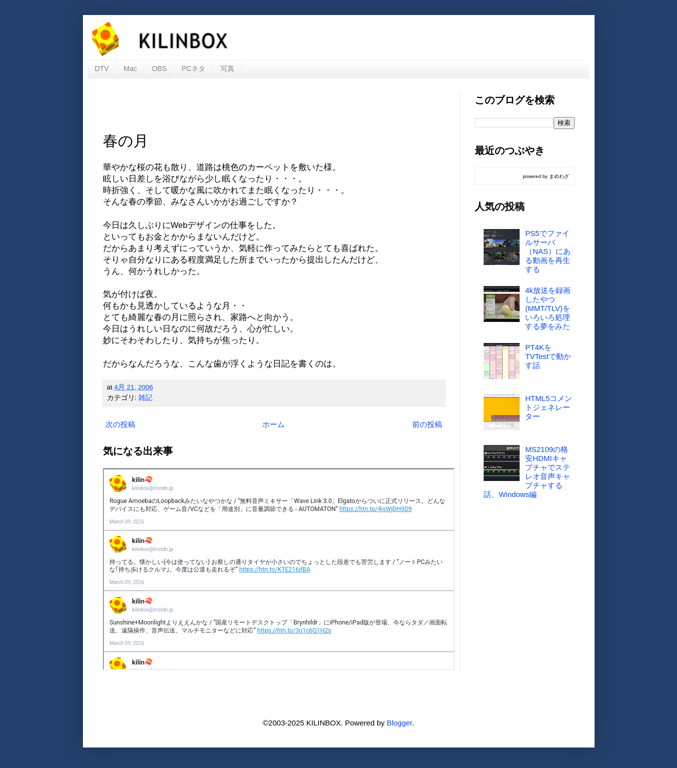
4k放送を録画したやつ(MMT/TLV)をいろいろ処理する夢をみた (548, 308)
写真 (227, 68)
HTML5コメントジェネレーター (548, 407)
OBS (159, 68)
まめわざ (559, 176)
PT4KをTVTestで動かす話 (548, 356)
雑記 (145, 398)
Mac (130, 68)
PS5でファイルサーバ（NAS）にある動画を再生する (548, 251)
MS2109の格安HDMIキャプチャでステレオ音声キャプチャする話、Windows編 (527, 471)
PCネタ (193, 68)
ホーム (273, 424)
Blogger (399, 722)
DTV (102, 68)
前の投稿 (427, 424)
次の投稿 (120, 424)
